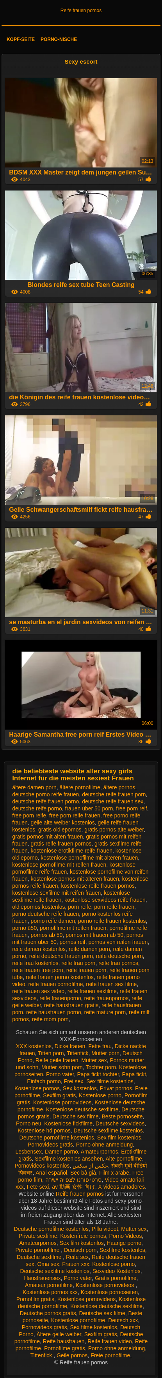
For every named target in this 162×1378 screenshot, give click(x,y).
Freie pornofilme (110, 1355)
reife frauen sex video (38, 991)
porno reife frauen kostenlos (112, 921)
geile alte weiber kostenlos (63, 822)
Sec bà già (83, 1173)
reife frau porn (78, 963)
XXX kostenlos (34, 1046)
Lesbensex (28, 1151)
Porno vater (60, 1074)
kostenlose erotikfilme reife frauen (71, 850)
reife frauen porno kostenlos (60, 977)
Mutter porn (105, 1053)
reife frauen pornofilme (55, 984)
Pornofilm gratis (35, 1299)
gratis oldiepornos (60, 829)
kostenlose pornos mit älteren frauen (75, 879)
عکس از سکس (90, 1166)
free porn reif (131, 808)
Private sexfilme (38, 1236)
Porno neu (28, 1123)
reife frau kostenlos (35, 963)
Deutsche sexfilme (40, 1257)
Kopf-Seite (21, 39)
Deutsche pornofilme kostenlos (57, 1137)
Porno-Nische (59, 39)
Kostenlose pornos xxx (50, 1292)
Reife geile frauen (57, 1060)
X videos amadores (121, 1187)
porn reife (79, 907)
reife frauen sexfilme (92, 991)
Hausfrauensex (42, 1278)
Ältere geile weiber (58, 1334)
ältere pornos (119, 787)
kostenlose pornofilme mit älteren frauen (89, 858)
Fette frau (100, 1046)
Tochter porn (100, 1067)
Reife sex (77, 1257)
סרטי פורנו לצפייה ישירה (73, 1180)
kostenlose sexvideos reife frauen (105, 900)
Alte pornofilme (124, 1158)
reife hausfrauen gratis (71, 1005)
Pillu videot (105, 1229)
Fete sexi (38, 1187)
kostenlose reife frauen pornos (97, 886)
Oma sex (48, 1264)
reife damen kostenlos (39, 949)
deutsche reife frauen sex (112, 801)
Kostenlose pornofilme (78, 1320)
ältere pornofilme (80, 787)
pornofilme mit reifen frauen (73, 928)
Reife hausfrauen (64, 1341)
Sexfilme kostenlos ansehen (69, 1158)
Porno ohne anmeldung (104, 1144)
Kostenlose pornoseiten (109, 1292)
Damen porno (61, 1151)
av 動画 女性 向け (73, 1187)
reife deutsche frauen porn (61, 956)
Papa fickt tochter (98, 1074)
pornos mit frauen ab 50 (94, 935)
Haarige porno (124, 1243)
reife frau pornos (118, 963)
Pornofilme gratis (64, 1348)
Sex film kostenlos (119, 1137)
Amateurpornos (99, 1151)
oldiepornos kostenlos (38, 907)
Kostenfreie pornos (83, 1236)
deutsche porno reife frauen (45, 794)
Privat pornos (116, 1088)
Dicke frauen (70, 1046)
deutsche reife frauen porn (114, 794)
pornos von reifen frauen (118, 942)
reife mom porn (50, 1019)
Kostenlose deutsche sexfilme (82, 1109)
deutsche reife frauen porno (45, 801)
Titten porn (51, 1053)
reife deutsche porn (119, 956)
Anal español (51, 1173)
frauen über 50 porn (89, 808)
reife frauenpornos (106, 998)
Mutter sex (94, 1060)
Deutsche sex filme (75, 1116)
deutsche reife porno (37, 808)
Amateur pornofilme (49, 1285)
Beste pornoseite (121, 1116)
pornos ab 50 (47, 935)
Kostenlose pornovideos (62, 1102)
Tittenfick (78, 1053)
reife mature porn (105, 1012)
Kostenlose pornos (37, 1088)
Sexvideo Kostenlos (117, 1271)
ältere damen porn (34, 787)
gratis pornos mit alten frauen (47, 836)
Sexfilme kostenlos (122, 1250)
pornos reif (72, 942)
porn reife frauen (114, 907)
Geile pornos (72, 1355)
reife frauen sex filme (111, 984)
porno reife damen (53, 921)
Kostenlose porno (100, 1095)
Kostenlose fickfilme (68, 1123)
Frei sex (74, 1081)
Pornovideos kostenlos (42, 1166)
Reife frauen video (109, 1341)
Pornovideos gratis (50, 1144)
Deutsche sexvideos (120, 1123)
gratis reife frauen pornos (61, 843)
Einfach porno (44, 1081)
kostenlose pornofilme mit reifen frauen (59, 865)
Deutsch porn (80, 1250)
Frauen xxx (75, 1264)
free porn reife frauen (74, 815)
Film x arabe (114, 1173)
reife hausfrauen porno (53, 1012)
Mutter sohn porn (62, 1067)
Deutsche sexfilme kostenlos (107, 1130)
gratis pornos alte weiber (114, 829)
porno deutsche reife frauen (45, 914)
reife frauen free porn (37, 970)
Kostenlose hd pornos (44, 1130)
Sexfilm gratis (59, 1095)
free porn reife (29, 815)
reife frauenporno (60, 998)
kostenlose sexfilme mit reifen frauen (56, 893)
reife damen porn (89, 949)
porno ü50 (24, 928)
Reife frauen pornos (81, 10)
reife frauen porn (86, 970)
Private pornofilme (38, 1250)
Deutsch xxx (123, 1320)
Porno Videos (125, 1236)
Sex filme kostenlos (110, 1081)
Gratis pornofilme (116, 1278)
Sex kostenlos (80, 1088)
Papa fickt (134, 1074)
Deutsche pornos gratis (48, 1313)
